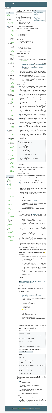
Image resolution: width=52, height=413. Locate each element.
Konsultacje (9, 17)
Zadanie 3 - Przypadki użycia (10, 204)
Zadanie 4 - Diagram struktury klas (11, 208)
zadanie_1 (9, 7)
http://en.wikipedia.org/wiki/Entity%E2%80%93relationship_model (32, 280)
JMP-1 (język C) (12, 110)
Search (7, 10)
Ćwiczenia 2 (36, 14)
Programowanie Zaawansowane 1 (14, 52)
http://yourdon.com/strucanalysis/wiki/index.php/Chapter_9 (34, 64)
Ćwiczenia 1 (36, 13)
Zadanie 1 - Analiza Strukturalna (10, 188)
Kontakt (8, 15)
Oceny (8, 228)
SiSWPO (13, 62)
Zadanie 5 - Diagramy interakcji (10, 212)
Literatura (9, 239)
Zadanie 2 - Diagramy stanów (10, 200)
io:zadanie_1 (9, 3)
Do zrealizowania (37, 15)
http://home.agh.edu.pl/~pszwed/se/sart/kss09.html (33, 67)
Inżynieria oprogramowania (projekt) (13, 141)
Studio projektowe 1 (13, 92)
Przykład (36, 19)
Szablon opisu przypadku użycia (11, 232)
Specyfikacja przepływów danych (26, 281)
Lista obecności (10, 240)
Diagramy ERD (38, 200)
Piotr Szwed (42, 3)
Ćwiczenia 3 (36, 17)
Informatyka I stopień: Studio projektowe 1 (12, 149)
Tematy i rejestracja (24, 60)
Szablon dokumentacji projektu (11, 236)
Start (8, 14)
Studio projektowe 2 (13, 127)
